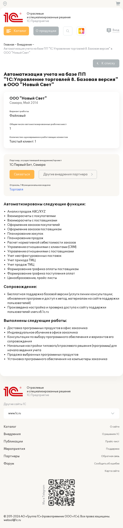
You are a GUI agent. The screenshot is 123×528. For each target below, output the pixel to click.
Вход (116, 30)
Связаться (22, 174)
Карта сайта (112, 471)
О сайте (114, 426)
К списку (108, 63)
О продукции (46, 31)
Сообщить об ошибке (106, 463)
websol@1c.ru (12, 520)
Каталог (10, 427)
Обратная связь (110, 456)
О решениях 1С (110, 434)
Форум (9, 464)
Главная (9, 44)
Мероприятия (14, 449)
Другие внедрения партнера (65, 174)
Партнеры (12, 456)
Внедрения (24, 44)
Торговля (16, 189)
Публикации (13, 441)
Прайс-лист (112, 441)
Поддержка (112, 448)
